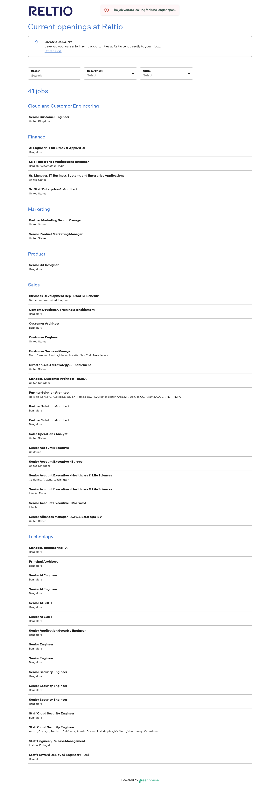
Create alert (53, 51)
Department (94, 71)
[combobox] (87, 75)
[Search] (54, 76)
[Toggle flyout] (133, 74)
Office (147, 71)
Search (35, 71)
